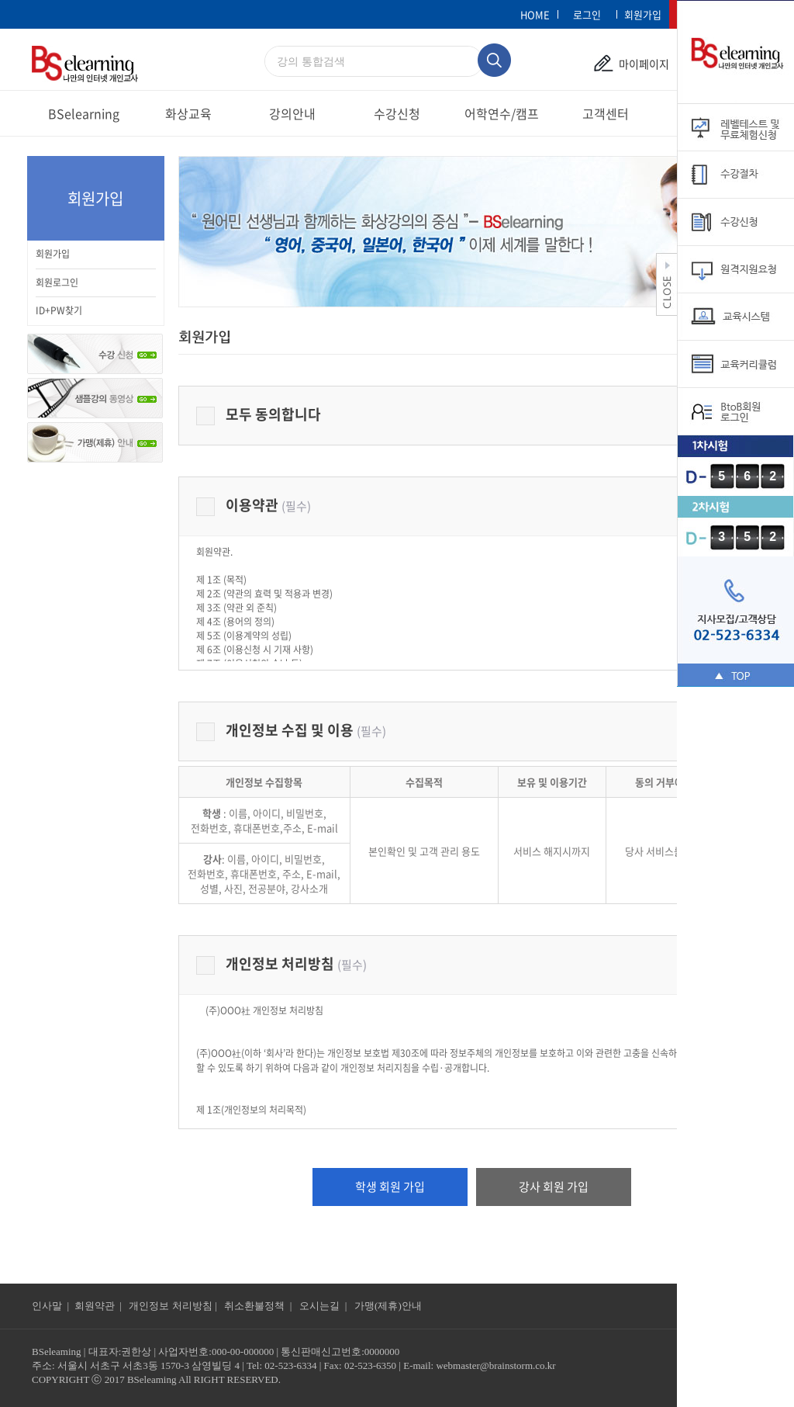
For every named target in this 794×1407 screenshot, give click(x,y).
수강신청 (397, 113)
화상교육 (188, 113)
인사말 (47, 1306)
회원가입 (53, 254)
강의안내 (292, 113)
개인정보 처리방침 (281, 962)
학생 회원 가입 (390, 1186)
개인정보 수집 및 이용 (291, 729)
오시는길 (320, 1306)
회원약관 (94, 1306)
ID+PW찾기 (59, 310)
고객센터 (605, 113)
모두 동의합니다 (258, 413)
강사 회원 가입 (554, 1186)
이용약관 (253, 504)
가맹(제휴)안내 (388, 1306)
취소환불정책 (254, 1306)
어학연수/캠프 (501, 113)
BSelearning (83, 113)
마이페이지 (644, 63)
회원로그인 (57, 282)
